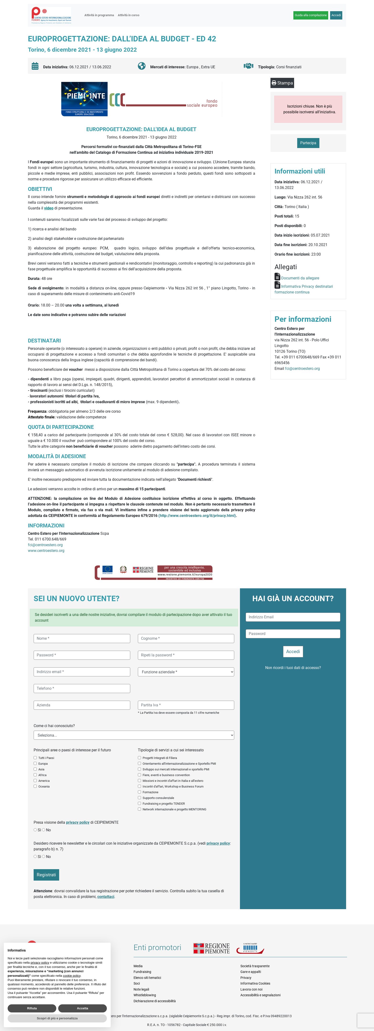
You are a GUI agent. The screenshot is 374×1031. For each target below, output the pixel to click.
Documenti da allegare (300, 278)
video (48, 208)
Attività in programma (99, 15)
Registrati (46, 874)
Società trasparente (255, 966)
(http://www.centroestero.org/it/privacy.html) (197, 515)
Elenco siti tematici (147, 978)
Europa (43, 763)
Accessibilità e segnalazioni (260, 995)
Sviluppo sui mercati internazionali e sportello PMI (176, 769)
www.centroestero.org (46, 550)
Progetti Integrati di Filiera (160, 758)
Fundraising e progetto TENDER (164, 803)
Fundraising (142, 972)
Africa (42, 775)
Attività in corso (128, 15)
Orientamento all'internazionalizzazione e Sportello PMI (179, 763)
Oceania (44, 786)
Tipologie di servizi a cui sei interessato (171, 750)
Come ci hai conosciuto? (54, 726)
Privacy (245, 978)
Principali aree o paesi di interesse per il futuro (72, 750)
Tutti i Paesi (46, 758)
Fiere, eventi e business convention (166, 775)
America (44, 781)
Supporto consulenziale (158, 798)
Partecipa (308, 143)
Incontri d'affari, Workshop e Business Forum (173, 786)
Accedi (336, 15)
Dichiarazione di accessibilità (155, 1001)
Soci (137, 983)
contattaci (105, 896)
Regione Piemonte (214, 949)
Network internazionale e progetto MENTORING (174, 809)
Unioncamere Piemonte (256, 949)
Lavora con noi (251, 989)
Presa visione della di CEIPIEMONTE (76, 822)
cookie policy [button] (71, 975)
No (48, 830)
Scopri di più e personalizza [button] (57, 1018)
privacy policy (77, 822)
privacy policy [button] (40, 962)
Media (138, 966)
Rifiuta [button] (32, 1008)
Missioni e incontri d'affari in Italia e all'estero (173, 781)
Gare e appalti (250, 972)
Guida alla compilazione (311, 15)
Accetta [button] (82, 1008)
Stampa (282, 83)
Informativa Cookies (255, 983)
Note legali (141, 989)
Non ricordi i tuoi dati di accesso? (293, 667)
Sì (39, 830)
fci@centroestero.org (45, 545)
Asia (41, 769)
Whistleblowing (145, 995)
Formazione (150, 792)
